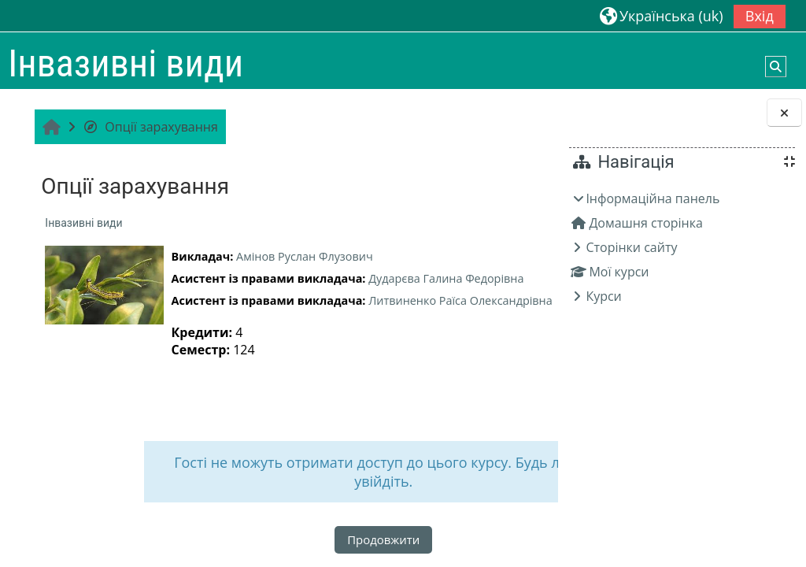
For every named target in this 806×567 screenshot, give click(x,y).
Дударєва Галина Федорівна (444, 278)
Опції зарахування (148, 126)
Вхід (759, 15)
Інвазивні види (81, 223)
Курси (603, 296)
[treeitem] (681, 247)
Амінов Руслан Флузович (303, 256)
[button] (661, 15)
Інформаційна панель (652, 198)
